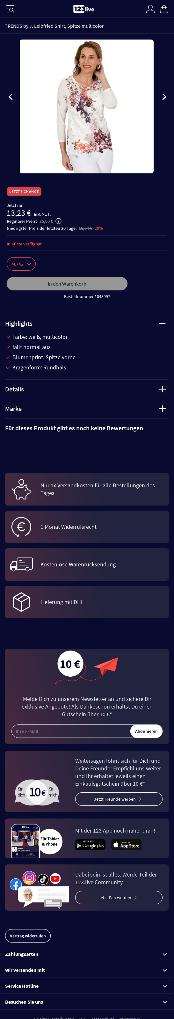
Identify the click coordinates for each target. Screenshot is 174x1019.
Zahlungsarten (86, 954)
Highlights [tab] (85, 323)
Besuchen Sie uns (86, 1002)
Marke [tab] (85, 408)
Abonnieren (146, 731)
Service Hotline (86, 986)
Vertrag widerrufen (28, 936)
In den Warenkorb (67, 283)
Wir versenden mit (86, 970)
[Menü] (10, 9)
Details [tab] (85, 389)
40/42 (21, 264)
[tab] (87, 428)
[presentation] (10, 97)
